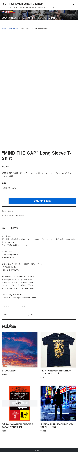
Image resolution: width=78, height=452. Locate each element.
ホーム (4, 28)
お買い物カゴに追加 (42, 199)
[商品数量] (5, 199)
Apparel (22, 214)
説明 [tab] (3, 226)
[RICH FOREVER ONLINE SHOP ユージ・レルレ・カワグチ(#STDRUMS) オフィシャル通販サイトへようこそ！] (29, 5)
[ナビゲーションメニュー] (73, 5)
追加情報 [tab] (14, 226)
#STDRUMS (13, 28)
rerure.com (38, 449)
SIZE (4, 181)
